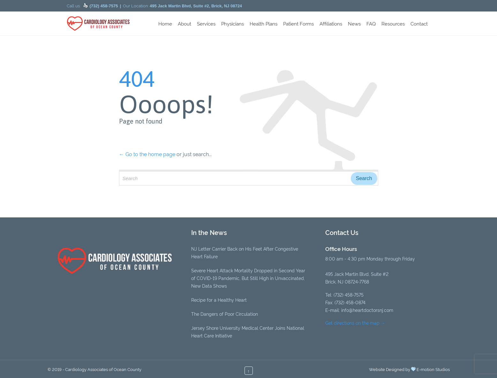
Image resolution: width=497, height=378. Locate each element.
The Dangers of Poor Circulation (224, 314)
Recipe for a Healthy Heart (219, 300)
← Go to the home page (147, 153)
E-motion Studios (433, 369)
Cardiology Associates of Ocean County (103, 369)
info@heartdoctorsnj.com (367, 310)
